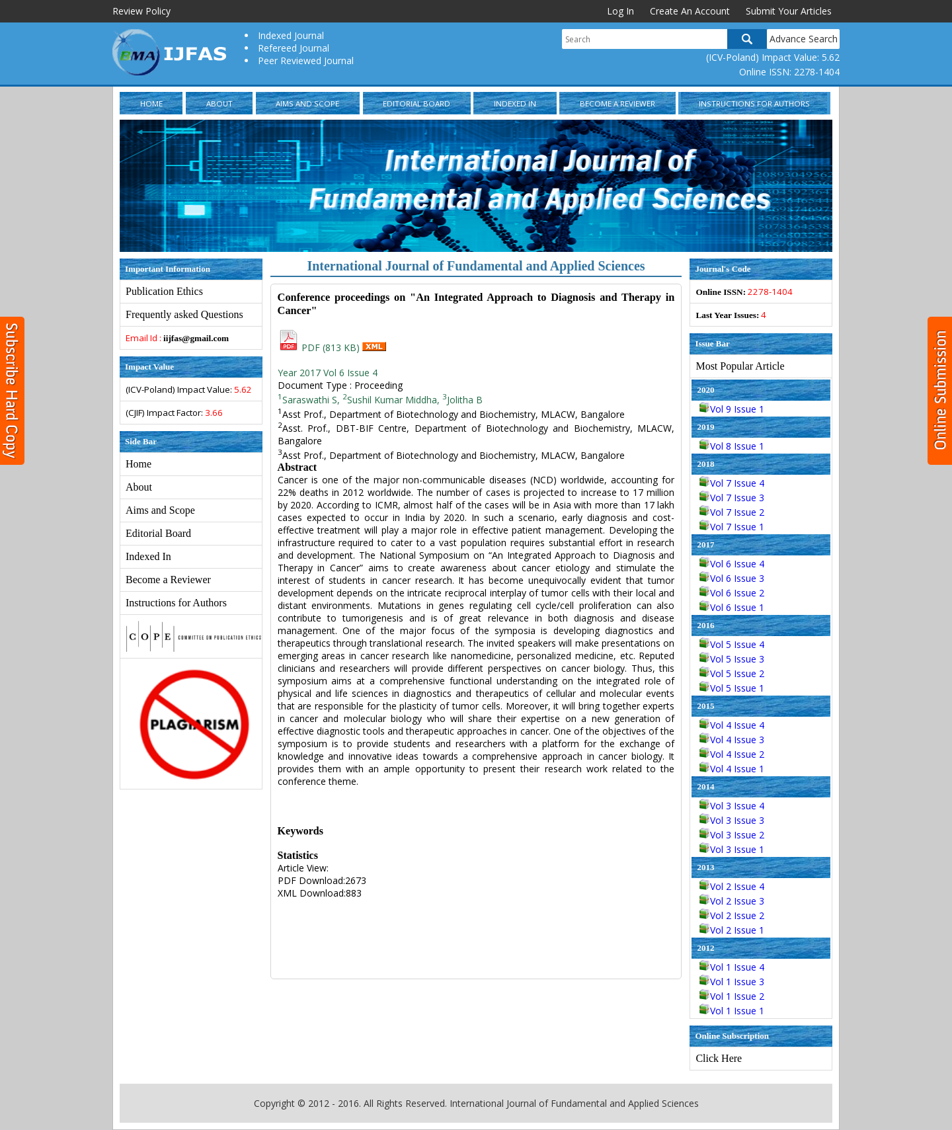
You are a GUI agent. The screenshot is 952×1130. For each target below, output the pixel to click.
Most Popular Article (739, 366)
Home (151, 103)
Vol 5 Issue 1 (731, 688)
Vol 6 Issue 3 (731, 578)
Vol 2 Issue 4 (731, 886)
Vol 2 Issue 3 (731, 901)
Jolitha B (462, 399)
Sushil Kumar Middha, (391, 399)
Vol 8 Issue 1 (731, 446)
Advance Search (804, 38)
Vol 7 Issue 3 (731, 497)
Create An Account (690, 11)
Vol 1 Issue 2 (731, 996)
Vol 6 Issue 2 (731, 592)
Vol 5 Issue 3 (731, 659)
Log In (620, 11)
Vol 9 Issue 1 (731, 409)
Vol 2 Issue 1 (731, 930)
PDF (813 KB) (320, 347)
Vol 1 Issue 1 (731, 1010)
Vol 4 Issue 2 (731, 754)
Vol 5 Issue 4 (731, 644)
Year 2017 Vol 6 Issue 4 (327, 372)
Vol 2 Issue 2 (731, 915)
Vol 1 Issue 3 (731, 981)
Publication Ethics (164, 291)
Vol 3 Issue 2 (731, 834)
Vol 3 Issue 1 (731, 849)
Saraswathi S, (309, 399)
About (219, 103)
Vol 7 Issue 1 (731, 526)
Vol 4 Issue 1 (731, 768)
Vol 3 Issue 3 (731, 820)
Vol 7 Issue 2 (731, 512)
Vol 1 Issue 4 (731, 967)
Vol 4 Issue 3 (731, 739)
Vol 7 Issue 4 (731, 483)
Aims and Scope (307, 103)
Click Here (718, 1058)
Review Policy (141, 11)
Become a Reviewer (617, 103)
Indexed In (515, 103)
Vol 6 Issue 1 (731, 607)
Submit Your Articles (789, 11)
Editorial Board (416, 103)
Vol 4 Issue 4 (731, 725)
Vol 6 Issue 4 (731, 563)
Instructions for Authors (754, 103)
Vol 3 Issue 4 (731, 805)
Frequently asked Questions (184, 314)
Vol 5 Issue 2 (731, 673)
